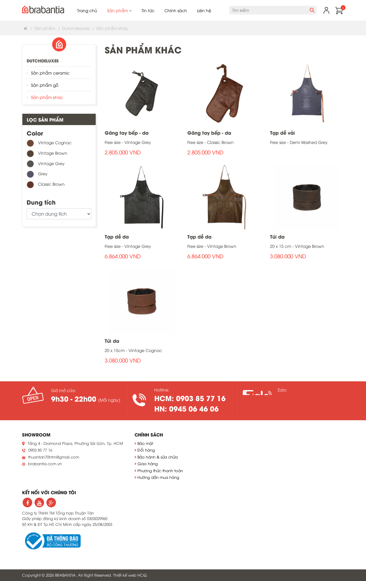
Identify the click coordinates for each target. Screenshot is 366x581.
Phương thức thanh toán (160, 470)
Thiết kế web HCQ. (130, 575)
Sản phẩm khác (47, 97)
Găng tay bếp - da (126, 132)
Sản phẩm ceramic (50, 72)
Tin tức (148, 10)
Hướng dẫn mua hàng (158, 477)
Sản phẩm (119, 10)
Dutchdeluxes (75, 28)
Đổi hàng (146, 449)
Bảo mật (145, 443)
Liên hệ (204, 10)
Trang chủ (87, 10)
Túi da (277, 236)
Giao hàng (147, 463)
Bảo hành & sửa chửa (157, 456)
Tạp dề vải (282, 132)
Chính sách (175, 10)
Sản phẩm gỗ (44, 85)
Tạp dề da (117, 236)
